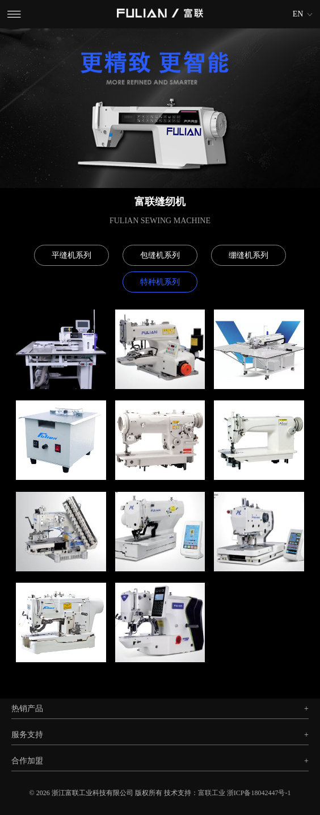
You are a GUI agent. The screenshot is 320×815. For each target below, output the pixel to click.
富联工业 (211, 793)
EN (298, 14)
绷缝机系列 (248, 255)
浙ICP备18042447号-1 (259, 793)
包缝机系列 (160, 255)
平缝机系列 (71, 255)
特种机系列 (160, 282)
